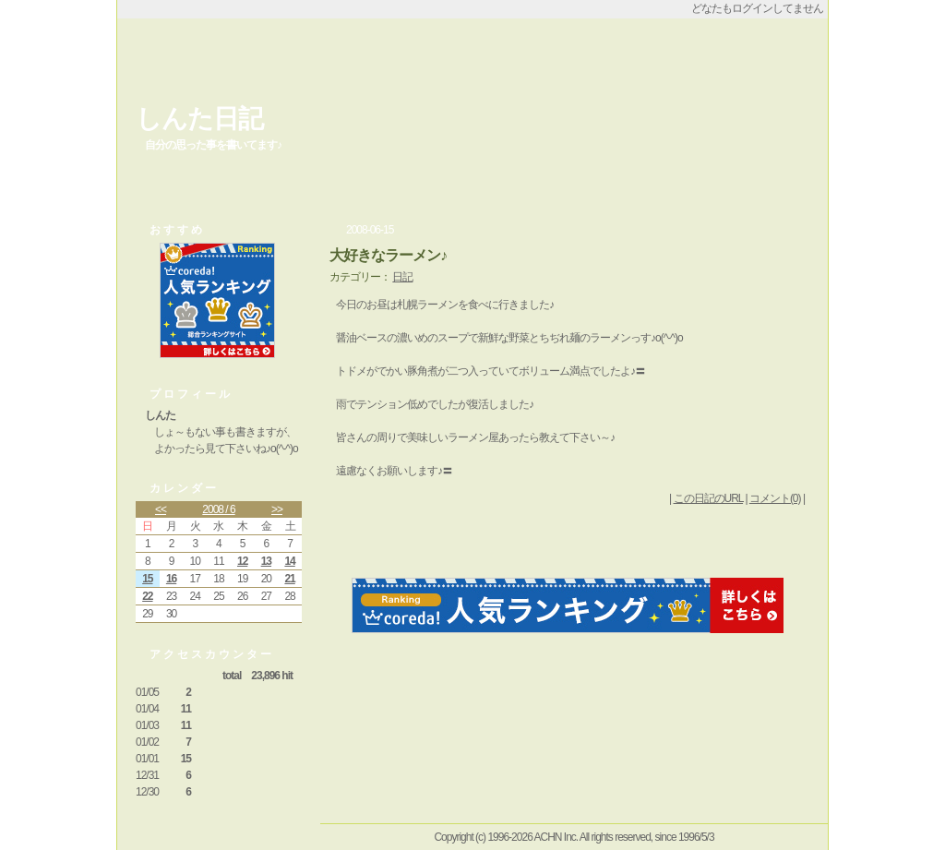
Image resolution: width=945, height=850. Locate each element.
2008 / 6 (218, 509)
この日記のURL (709, 498)
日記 (402, 276)
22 (147, 596)
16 (171, 578)
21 (289, 578)
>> (276, 509)
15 (147, 578)
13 (266, 561)
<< (160, 509)
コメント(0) (775, 498)
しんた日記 (199, 118)
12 (242, 561)
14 (289, 561)
